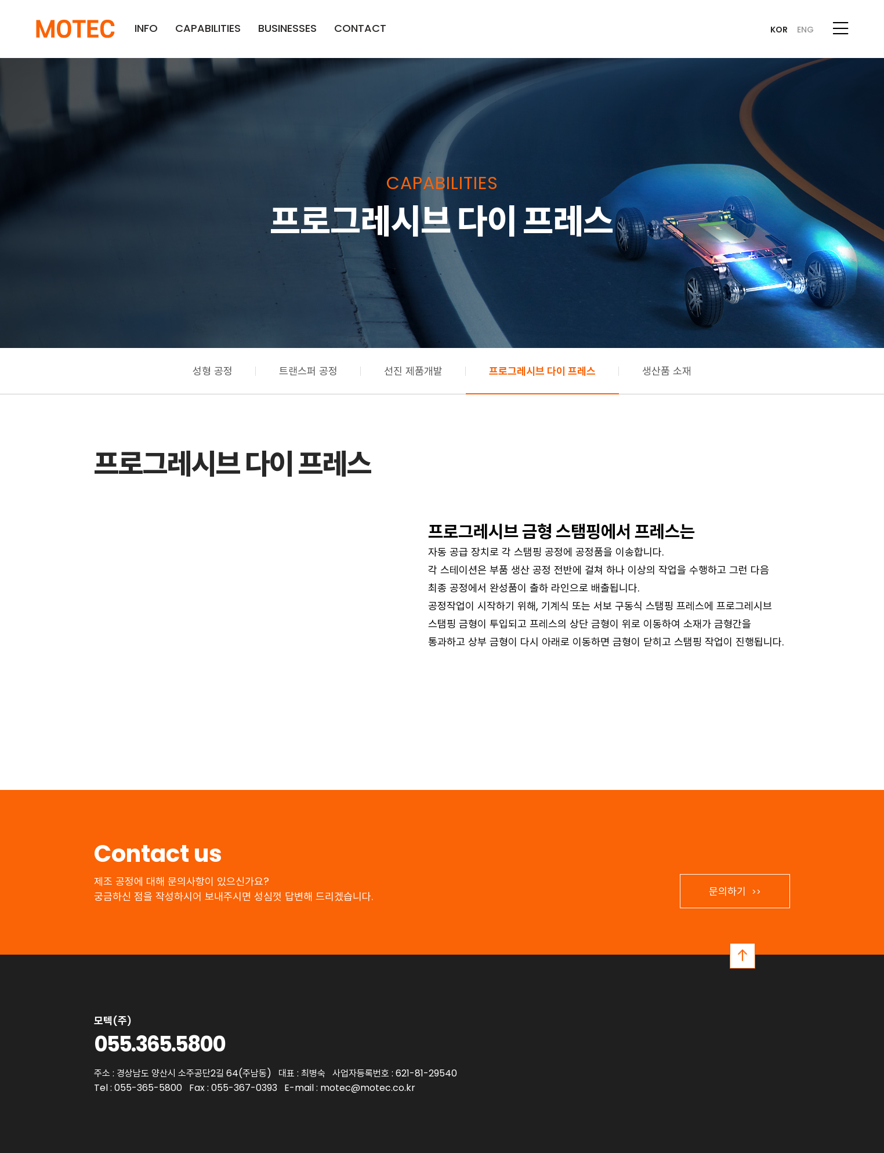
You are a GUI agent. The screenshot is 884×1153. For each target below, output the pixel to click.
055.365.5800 (159, 1044)
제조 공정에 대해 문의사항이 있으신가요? (181, 881)
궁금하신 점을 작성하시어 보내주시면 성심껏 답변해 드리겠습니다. (233, 896)
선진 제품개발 (413, 371)
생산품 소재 (666, 371)
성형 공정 (213, 371)
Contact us (158, 853)
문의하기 (735, 891)
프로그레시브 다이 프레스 (542, 371)
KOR (779, 29)
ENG (805, 29)
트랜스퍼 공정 (308, 371)
